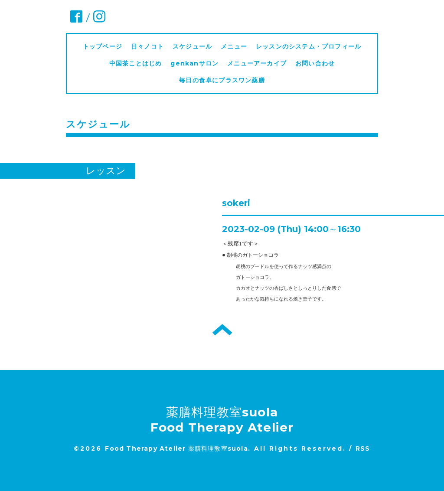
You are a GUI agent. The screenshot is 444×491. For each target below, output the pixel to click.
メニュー (234, 46)
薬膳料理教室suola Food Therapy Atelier (222, 420)
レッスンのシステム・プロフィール (308, 46)
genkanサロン (194, 63)
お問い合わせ (315, 63)
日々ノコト (147, 46)
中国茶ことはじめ (135, 63)
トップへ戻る (222, 329)
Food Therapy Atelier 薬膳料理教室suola (176, 448)
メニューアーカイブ (257, 63)
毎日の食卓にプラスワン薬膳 (225, 80)
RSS (363, 448)
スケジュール (192, 46)
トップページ (102, 46)
